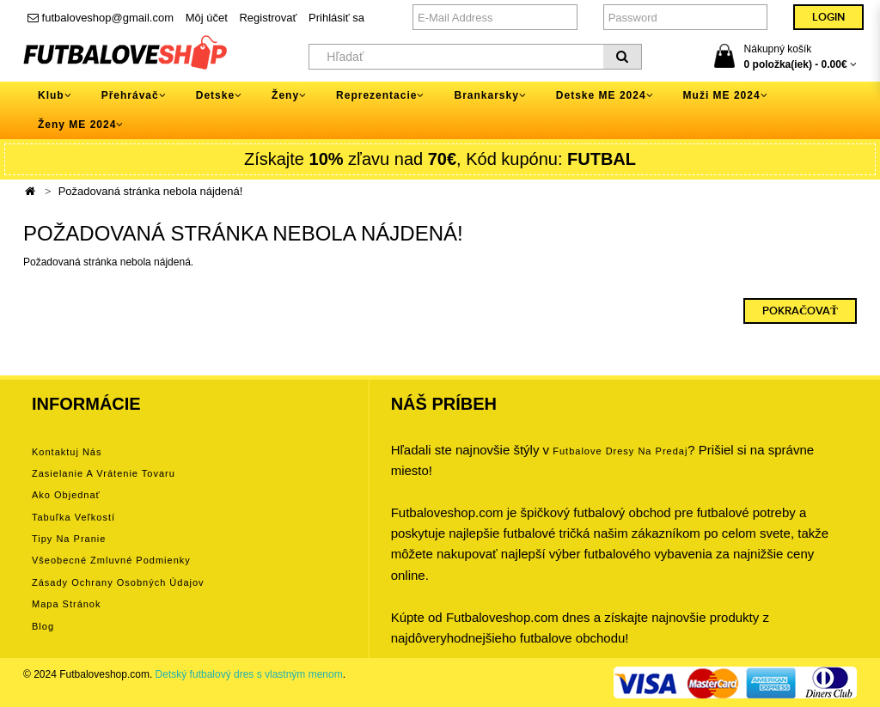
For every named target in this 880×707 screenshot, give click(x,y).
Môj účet (207, 17)
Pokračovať (800, 311)
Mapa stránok (66, 604)
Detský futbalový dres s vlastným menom (249, 674)
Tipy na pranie (69, 538)
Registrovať (267, 17)
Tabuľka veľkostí (73, 517)
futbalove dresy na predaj (620, 451)
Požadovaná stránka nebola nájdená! (150, 191)
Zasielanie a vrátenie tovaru (103, 473)
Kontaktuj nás (66, 452)
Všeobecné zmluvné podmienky (111, 560)
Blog (43, 626)
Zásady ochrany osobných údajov (118, 582)
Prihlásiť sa (336, 17)
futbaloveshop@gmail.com (101, 17)
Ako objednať (66, 495)
